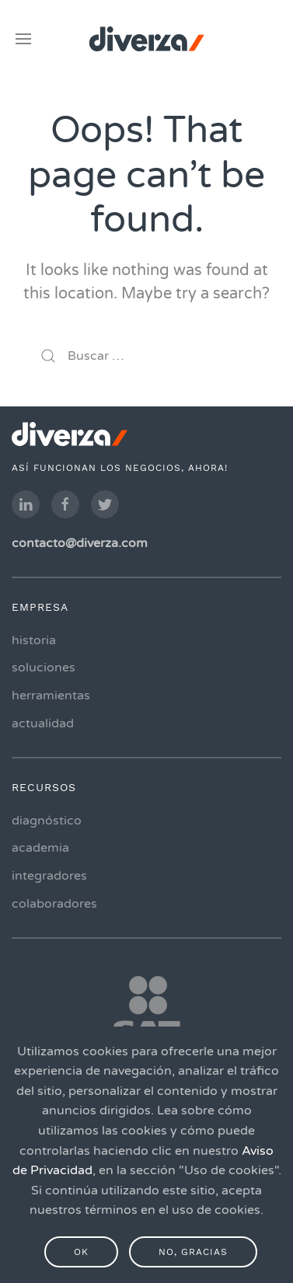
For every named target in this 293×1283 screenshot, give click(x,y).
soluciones (43, 668)
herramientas (51, 695)
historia (34, 640)
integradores (49, 876)
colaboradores (54, 904)
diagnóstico (47, 820)
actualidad (43, 723)
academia (40, 848)
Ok (81, 1251)
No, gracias (193, 1251)
